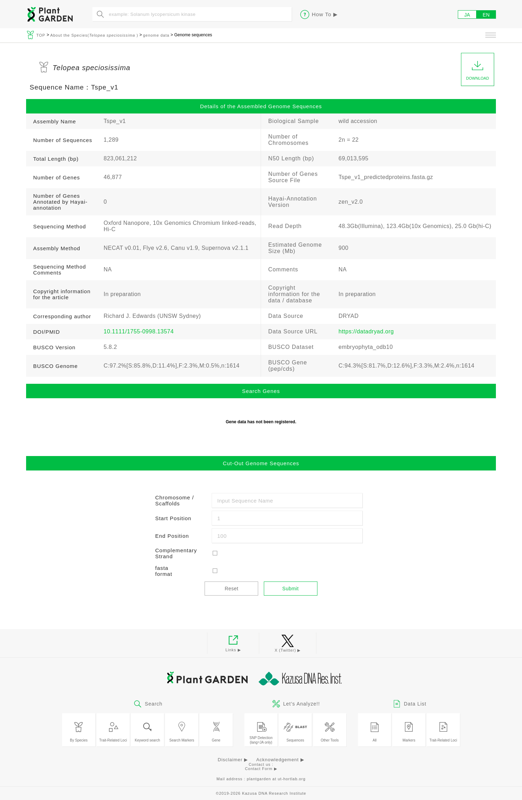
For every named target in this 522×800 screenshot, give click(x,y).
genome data (156, 35)
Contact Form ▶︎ (261, 769)
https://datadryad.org (366, 331)
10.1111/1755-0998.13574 (139, 331)
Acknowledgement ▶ (280, 759)
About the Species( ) (94, 35)
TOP (41, 35)
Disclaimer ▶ (233, 759)
